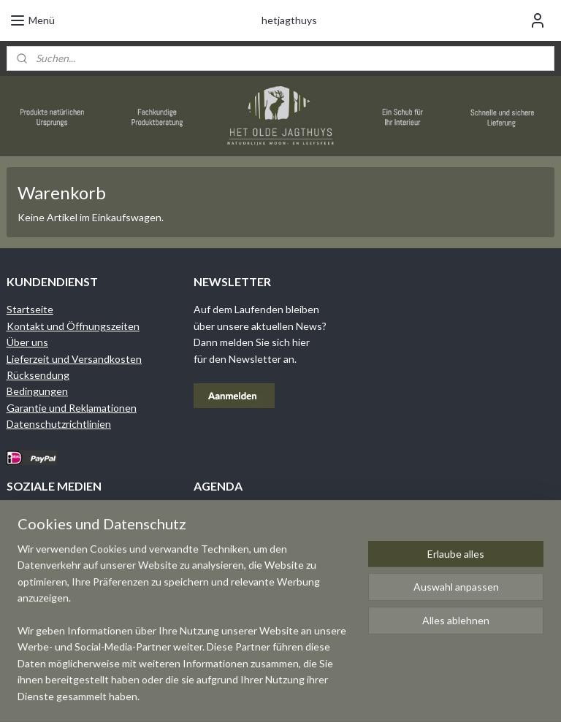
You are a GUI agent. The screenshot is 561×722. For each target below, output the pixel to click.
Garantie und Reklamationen (72, 408)
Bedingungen (37, 391)
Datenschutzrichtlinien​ (59, 424)
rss (349, 695)
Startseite (30, 309)
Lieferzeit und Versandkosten (74, 359)
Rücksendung (38, 375)
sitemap (322, 695)
